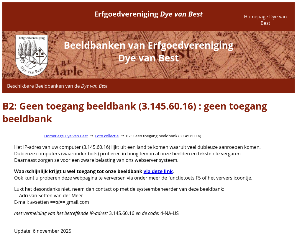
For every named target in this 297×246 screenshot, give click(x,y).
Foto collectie (107, 136)
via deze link (158, 171)
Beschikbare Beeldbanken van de (57, 86)
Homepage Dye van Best (265, 19)
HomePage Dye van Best (66, 136)
